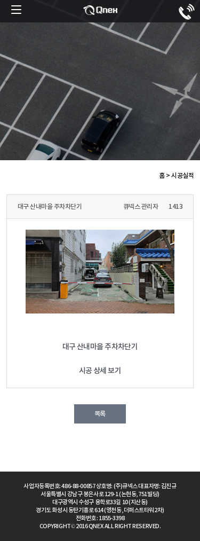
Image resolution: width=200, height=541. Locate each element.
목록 (100, 414)
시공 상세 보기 (100, 370)
